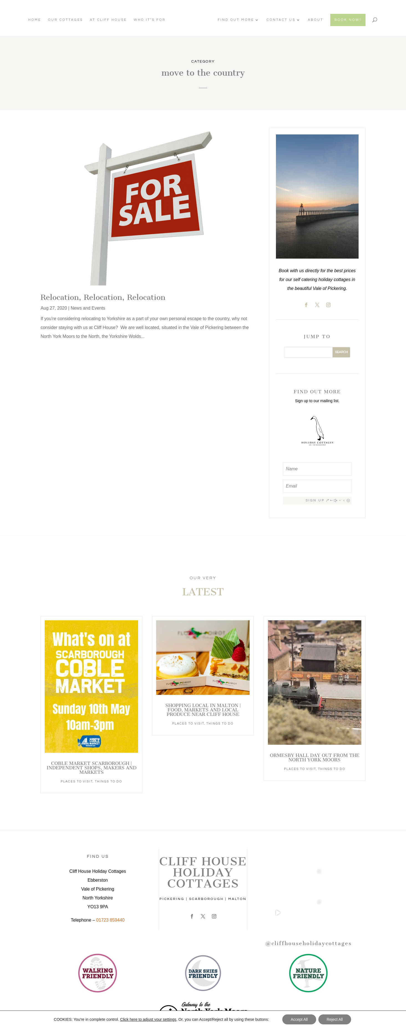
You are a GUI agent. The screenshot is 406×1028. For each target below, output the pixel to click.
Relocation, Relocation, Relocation (102, 297)
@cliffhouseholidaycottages (308, 943)
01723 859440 (110, 920)
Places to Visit (77, 781)
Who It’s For (151, 20)
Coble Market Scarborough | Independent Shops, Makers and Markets (91, 768)
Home (36, 20)
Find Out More (234, 20)
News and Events (88, 308)
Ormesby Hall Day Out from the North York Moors (314, 757)
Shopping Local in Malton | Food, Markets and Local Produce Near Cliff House (203, 710)
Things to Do (108, 781)
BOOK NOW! (346, 20)
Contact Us (279, 20)
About (314, 20)
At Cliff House (109, 20)
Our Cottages (66, 20)
